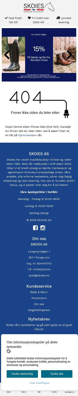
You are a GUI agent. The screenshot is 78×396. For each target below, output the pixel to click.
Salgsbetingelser (39, 310)
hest (57, 159)
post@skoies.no (39, 275)
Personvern (39, 298)
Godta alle (57, 373)
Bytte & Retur (39, 292)
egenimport (15, 172)
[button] (35, 78)
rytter (68, 159)
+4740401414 (42, 269)
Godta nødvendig (22, 373)
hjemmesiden (27, 135)
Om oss (39, 304)
